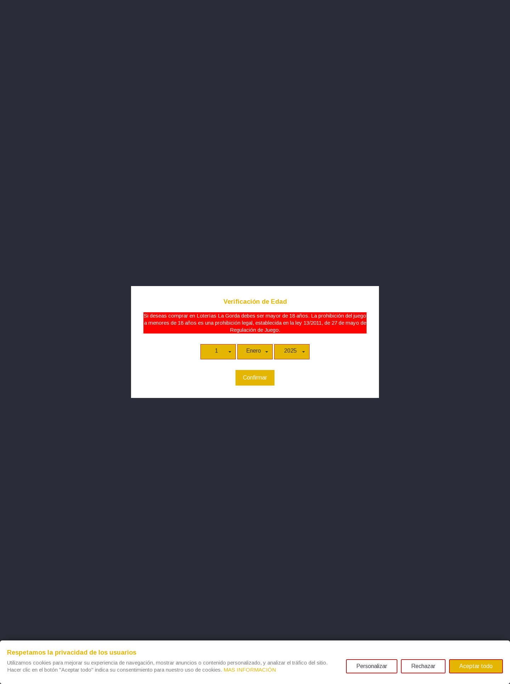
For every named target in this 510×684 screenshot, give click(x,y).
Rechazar (423, 666)
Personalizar (371, 666)
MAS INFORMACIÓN (249, 670)
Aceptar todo (476, 666)
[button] (218, 351)
